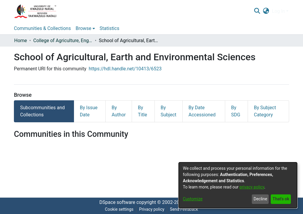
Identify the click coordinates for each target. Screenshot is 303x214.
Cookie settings (119, 209)
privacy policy (251, 187)
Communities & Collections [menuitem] (42, 28)
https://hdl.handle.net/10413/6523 (125, 69)
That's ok (281, 198)
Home (20, 40)
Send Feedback (184, 209)
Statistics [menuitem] (110, 28)
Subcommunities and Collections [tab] (42, 111)
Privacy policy (151, 209)
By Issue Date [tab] (89, 111)
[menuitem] (266, 11)
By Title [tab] (142, 111)
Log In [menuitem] (278, 11)
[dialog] (238, 185)
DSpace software (117, 202)
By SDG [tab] (235, 111)
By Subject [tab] (168, 111)
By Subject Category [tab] (265, 111)
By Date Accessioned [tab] (202, 111)
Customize (192, 198)
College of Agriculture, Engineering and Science (62, 40)
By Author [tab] (119, 111)
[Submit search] (257, 11)
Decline (260, 198)
